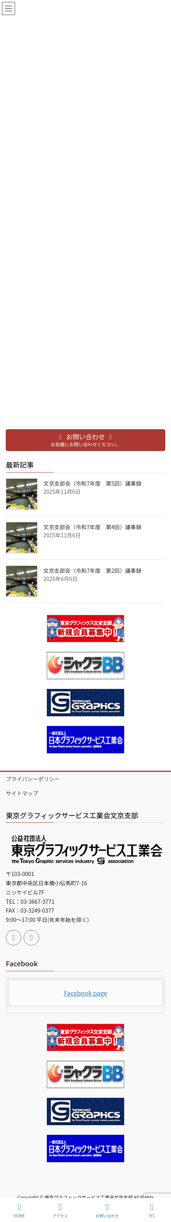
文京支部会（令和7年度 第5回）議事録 (92, 483)
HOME (19, 1210)
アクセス (60, 1210)
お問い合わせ (107, 1210)
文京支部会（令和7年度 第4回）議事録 (92, 527)
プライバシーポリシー (33, 779)
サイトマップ (22, 793)
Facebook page (85, 993)
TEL (152, 1210)
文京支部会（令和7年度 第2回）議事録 (92, 570)
